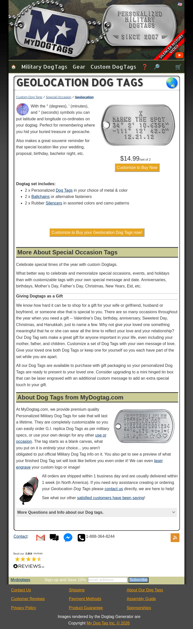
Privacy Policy (23, 608)
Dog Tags (64, 190)
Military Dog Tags (44, 66)
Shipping (76, 590)
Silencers (54, 203)
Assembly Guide (141, 599)
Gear (79, 66)
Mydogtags (20, 580)
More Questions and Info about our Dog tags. (60, 512)
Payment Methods (85, 599)
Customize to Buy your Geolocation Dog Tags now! (97, 232)
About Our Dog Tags (145, 590)
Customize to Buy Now (137, 167)
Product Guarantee (86, 608)
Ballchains (40, 196)
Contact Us (21, 590)
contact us (114, 489)
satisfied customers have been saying (110, 498)
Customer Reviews (28, 599)
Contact (20, 536)
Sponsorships (139, 608)
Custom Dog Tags (113, 66)
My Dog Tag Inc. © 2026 (108, 623)
